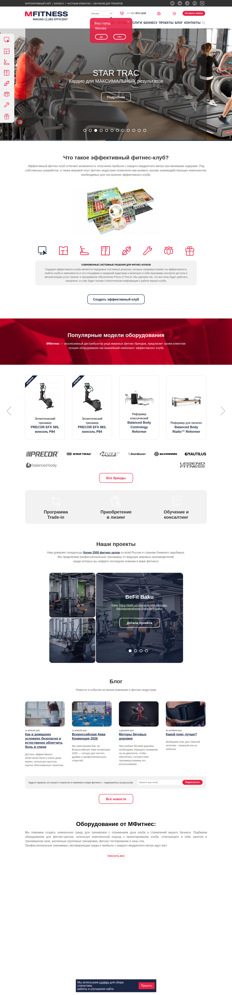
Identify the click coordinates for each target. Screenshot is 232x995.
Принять (146, 985)
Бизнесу (59, 3)
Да (101, 36)
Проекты (166, 22)
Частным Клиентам (78, 3)
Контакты (192, 22)
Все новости (116, 799)
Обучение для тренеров (108, 3)
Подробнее (116, 97)
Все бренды (116, 478)
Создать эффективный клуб (116, 299)
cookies (104, 982)
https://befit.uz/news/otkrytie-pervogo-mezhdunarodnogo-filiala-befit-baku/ (141, 607)
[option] (45, 407)
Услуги (136, 22)
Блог (179, 22)
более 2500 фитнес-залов (101, 552)
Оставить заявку (194, 13)
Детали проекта (139, 623)
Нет (119, 36)
